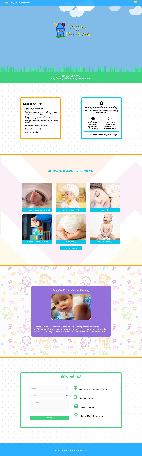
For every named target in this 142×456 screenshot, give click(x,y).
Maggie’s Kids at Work (20, 2)
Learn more (71, 248)
